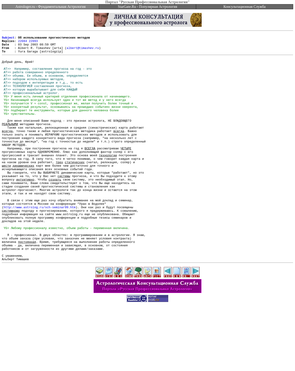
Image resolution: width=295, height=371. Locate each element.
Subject (8, 39)
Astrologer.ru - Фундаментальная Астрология (50, 7)
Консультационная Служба (245, 7)
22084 (22, 43)
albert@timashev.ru (83, 51)
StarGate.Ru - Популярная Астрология (147, 7)
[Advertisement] (147, 360)
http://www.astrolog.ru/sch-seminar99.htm (40, 242)
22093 (33, 43)
